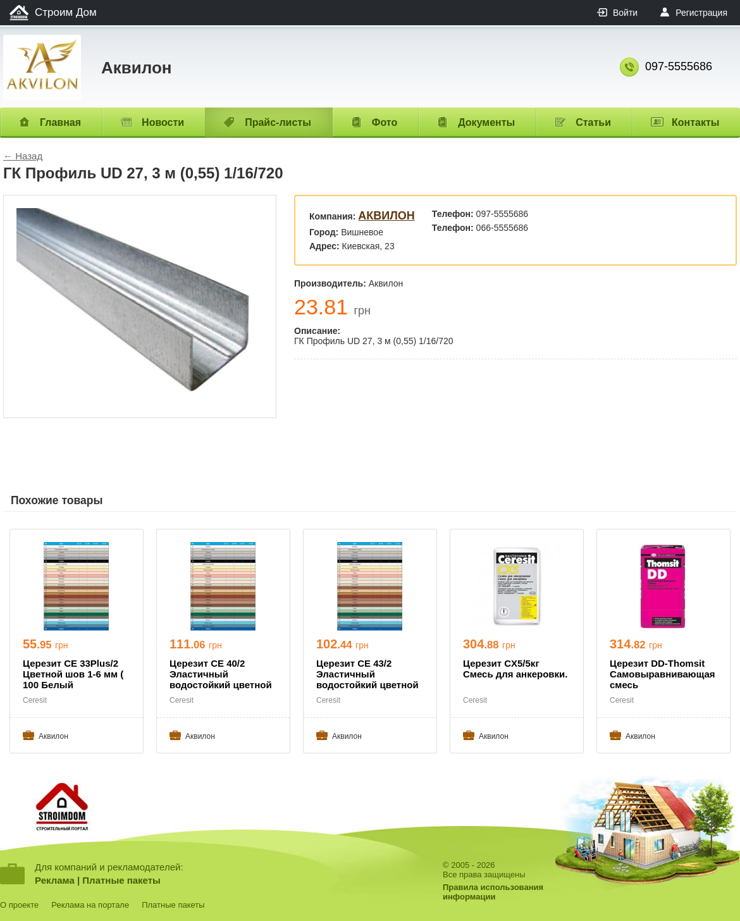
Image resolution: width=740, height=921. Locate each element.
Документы (486, 122)
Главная (60, 122)
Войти (625, 13)
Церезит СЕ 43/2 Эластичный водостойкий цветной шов (367, 675)
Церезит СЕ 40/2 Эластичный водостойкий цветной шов (221, 675)
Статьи (593, 122)
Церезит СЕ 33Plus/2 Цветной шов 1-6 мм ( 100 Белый (73, 674)
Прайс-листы (278, 122)
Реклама (55, 880)
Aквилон (386, 215)
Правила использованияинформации (493, 891)
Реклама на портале (90, 905)
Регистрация (701, 13)
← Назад (22, 156)
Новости (163, 122)
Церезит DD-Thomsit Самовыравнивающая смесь (662, 674)
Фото (384, 122)
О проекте (19, 905)
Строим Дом (66, 12)
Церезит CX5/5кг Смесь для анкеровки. (515, 668)
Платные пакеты (121, 880)
